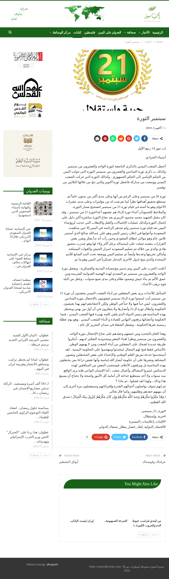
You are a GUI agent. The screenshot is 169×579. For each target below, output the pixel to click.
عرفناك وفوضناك (154, 462)
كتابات (77, 32)
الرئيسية (157, 32)
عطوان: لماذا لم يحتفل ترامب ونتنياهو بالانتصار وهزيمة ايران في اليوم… (28, 364)
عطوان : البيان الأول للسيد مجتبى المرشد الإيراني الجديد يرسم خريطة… (29, 339)
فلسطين (89, 32)
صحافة (131, 32)
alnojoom (52, 564)
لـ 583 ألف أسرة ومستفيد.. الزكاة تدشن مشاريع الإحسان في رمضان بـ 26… (26, 388)
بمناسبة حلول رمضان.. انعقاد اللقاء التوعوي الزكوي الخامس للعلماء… (28, 412)
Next (143, 534)
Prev (156, 534)
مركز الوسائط (62, 32)
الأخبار (146, 32)
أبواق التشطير (68, 462)
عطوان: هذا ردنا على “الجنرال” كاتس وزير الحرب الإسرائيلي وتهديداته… (28, 436)
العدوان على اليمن (109, 32)
